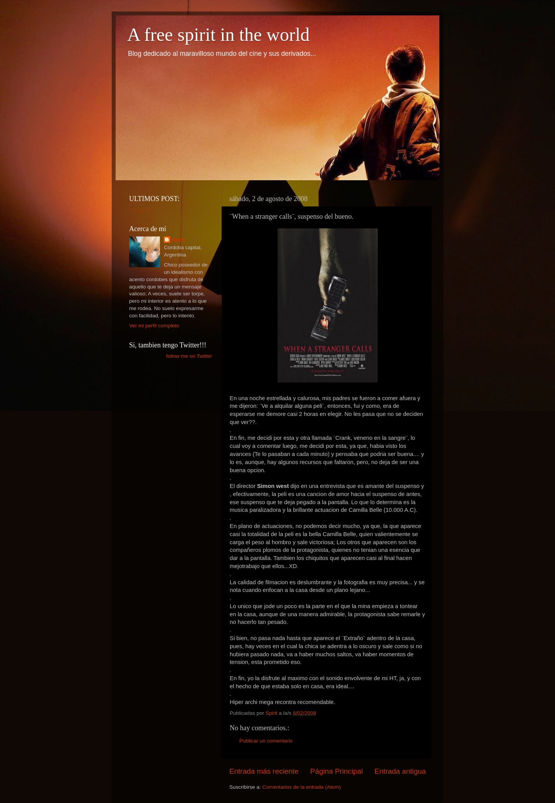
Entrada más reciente (264, 771)
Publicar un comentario (266, 741)
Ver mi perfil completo (154, 326)
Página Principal (336, 771)
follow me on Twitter (189, 356)
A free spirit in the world (218, 34)
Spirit (178, 240)
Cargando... (142, 210)
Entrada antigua (400, 771)
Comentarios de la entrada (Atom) (301, 787)
